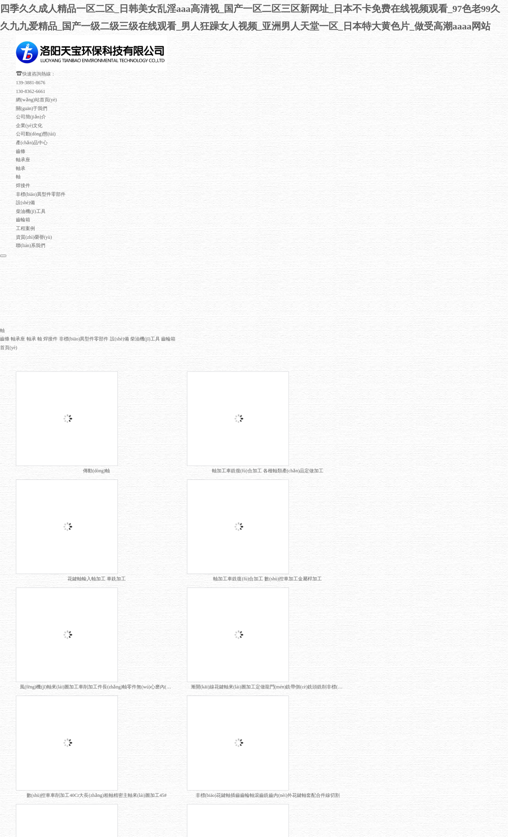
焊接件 (23, 160)
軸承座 (23, 135)
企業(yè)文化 (29, 100)
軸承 (20, 143)
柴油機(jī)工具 (31, 186)
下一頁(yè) (189, 707)
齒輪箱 (23, 195)
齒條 (20, 126)
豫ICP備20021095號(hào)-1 (344, 765)
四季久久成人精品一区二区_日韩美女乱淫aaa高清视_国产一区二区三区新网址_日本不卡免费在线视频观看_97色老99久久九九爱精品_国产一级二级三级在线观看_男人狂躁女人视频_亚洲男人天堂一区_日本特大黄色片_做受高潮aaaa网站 (246, 824)
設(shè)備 (25, 178)
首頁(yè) (8, 324)
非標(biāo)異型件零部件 (40, 169)
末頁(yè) (214, 707)
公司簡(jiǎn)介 (31, 92)
